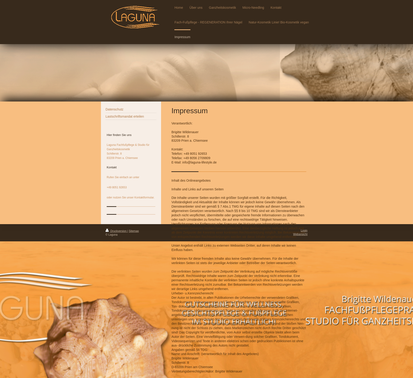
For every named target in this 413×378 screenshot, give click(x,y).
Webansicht (300, 234)
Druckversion (116, 231)
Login (304, 230)
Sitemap (134, 231)
